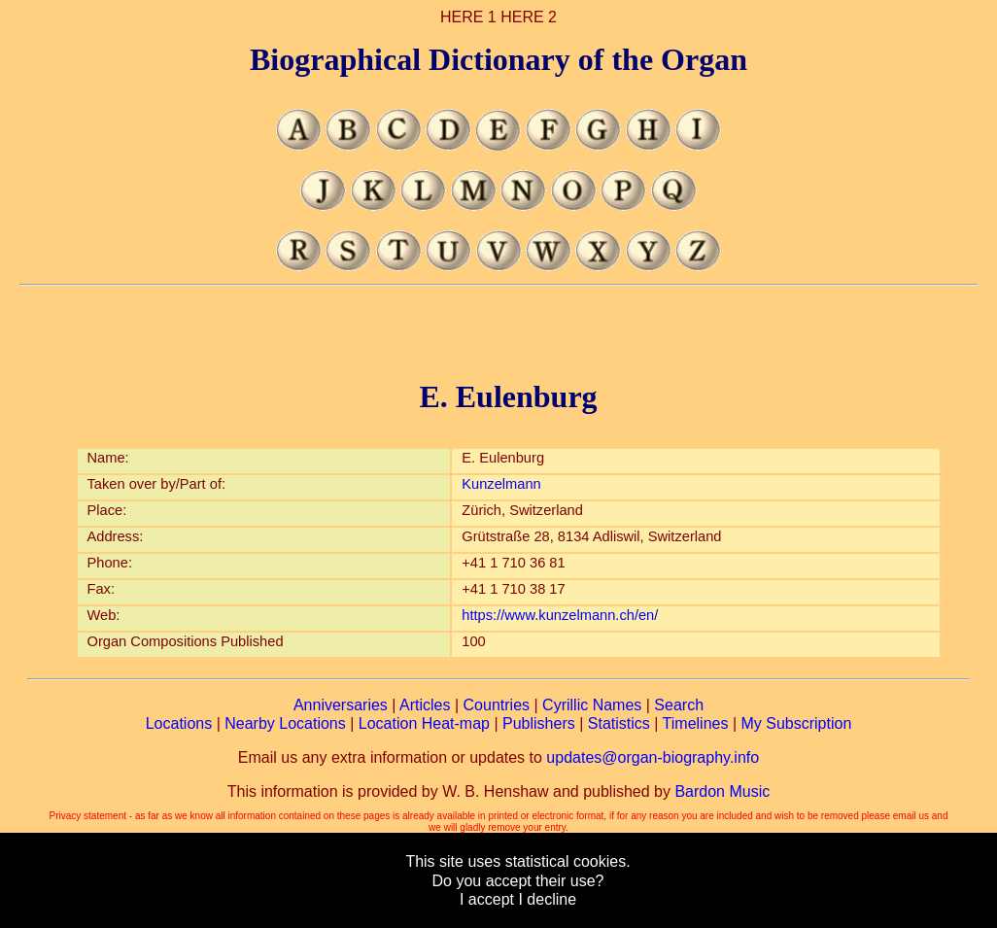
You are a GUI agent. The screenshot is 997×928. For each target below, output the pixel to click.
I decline (547, 899)
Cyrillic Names (591, 705)
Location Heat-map (424, 723)
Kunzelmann (501, 484)
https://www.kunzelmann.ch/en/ (560, 615)
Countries (497, 705)
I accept (487, 899)
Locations (179, 723)
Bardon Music (722, 791)
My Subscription (795, 723)
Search (679, 705)
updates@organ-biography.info (652, 757)
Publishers (538, 723)
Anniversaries (340, 705)
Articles (424, 705)
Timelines (696, 723)
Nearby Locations (285, 723)
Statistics (619, 723)
